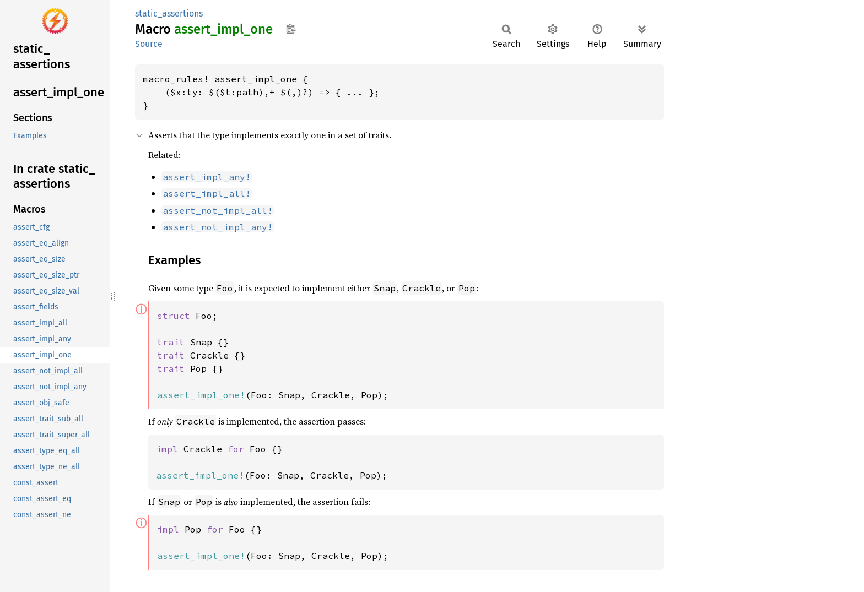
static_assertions (169, 13)
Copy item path (291, 28)
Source (149, 44)
